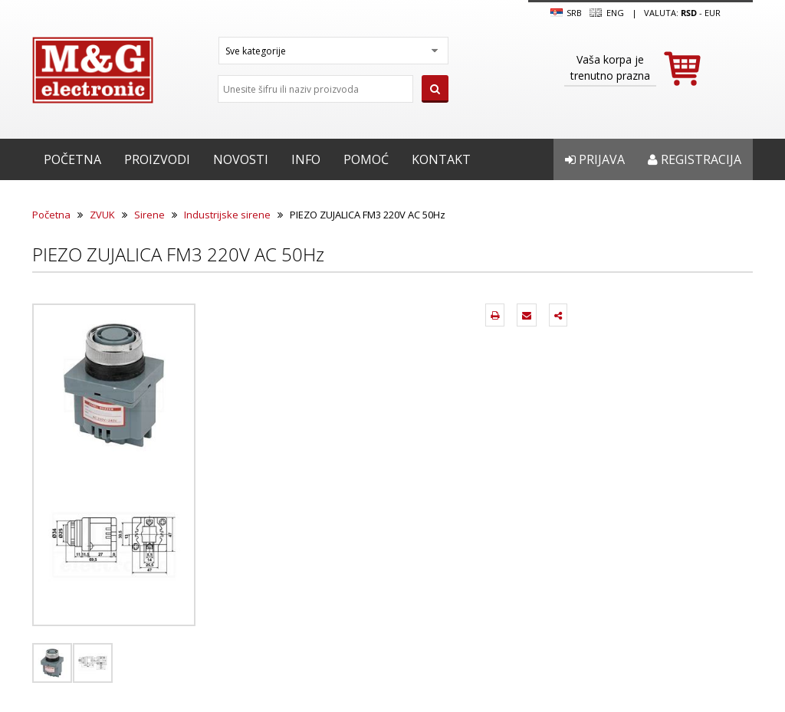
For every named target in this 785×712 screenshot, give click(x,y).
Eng (606, 13)
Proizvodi (157, 159)
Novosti (240, 159)
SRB (566, 13)
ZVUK (102, 214)
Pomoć (366, 159)
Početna (72, 159)
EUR (713, 12)
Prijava (595, 159)
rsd (689, 12)
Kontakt (441, 159)
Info (305, 159)
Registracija (694, 159)
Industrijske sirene (227, 214)
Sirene (149, 214)
